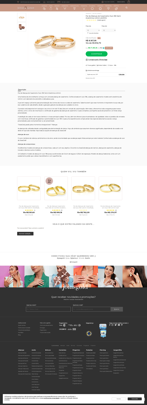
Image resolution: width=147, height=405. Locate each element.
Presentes (108, 7)
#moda (81, 258)
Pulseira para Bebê (90, 353)
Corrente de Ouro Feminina (65, 363)
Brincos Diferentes (49, 366)
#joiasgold (61, 258)
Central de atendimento (46, 325)
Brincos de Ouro (49, 353)
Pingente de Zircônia (78, 367)
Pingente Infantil (77, 370)
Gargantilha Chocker (118, 370)
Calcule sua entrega (92, 70)
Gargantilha (62, 375)
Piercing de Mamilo (104, 363)
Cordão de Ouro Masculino (65, 358)
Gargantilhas (74, 7)
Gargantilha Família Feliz (119, 367)
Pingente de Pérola (77, 365)
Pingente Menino (77, 378)
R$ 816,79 (96, 43)
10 (87, 43)
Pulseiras (92, 7)
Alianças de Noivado (23, 360)
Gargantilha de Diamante (119, 359)
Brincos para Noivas (50, 368)
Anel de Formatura (36, 355)
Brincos (57, 7)
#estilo (87, 258)
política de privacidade (51, 398)
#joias (67, 258)
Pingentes (84, 7)
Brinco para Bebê (49, 355)
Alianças (44, 7)
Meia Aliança (35, 374)
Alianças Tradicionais (23, 368)
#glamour (74, 258)
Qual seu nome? (31, 305)
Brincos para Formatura (51, 374)
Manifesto (20, 332)
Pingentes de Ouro (77, 383)
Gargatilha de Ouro (63, 378)
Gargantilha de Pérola (118, 365)
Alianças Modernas (22, 366)
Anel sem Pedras (36, 389)
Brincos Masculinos (50, 371)
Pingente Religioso (77, 381)
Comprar (96, 54)
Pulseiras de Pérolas (91, 366)
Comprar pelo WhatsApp (97, 60)
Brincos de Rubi (49, 360)
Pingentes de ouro (63, 373)
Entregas (42, 327)
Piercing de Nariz (104, 358)
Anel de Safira (35, 363)
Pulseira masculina (91, 363)
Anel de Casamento (36, 371)
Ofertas (116, 7)
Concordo (135, 399)
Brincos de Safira (49, 363)
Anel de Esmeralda (36, 353)
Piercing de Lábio (104, 366)
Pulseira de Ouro (90, 358)
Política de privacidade (24, 327)
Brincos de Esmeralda (50, 358)
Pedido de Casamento (37, 366)
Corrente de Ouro (63, 360)
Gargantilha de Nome (118, 362)
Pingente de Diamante (78, 353)
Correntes (65, 7)
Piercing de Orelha (104, 355)
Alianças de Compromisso (24, 374)
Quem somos (21, 325)
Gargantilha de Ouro (118, 353)
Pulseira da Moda (90, 355)
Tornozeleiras (89, 368)
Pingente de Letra (77, 358)
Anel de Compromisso (37, 368)
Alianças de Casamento (24, 355)
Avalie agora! (101, 20)
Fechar (119, 399)
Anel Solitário (35, 379)
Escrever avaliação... (25, 233)
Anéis (50, 7)
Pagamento (43, 330)
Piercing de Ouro (104, 353)
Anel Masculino (35, 384)
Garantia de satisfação (24, 330)
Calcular (121, 74)
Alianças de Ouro (22, 363)
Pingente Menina (77, 375)
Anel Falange (35, 387)
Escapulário (116, 373)
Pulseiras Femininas (91, 360)
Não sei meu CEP (90, 78)
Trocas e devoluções (45, 332)
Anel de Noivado (36, 376)
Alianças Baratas (22, 353)
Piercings (100, 7)
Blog (19, 335)
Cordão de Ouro (62, 355)
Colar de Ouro (62, 353)
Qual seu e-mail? (78, 305)
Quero (116, 309)
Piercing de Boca (104, 368)
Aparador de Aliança (23, 371)
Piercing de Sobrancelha (106, 371)
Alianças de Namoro (23, 358)
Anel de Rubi (35, 360)
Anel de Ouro (35, 382)
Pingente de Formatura (78, 355)
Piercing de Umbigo (105, 360)
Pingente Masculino (78, 373)
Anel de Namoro (36, 358)
